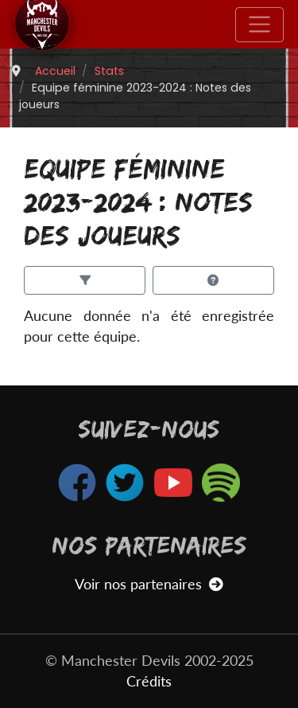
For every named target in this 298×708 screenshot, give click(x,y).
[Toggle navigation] (259, 24)
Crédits (149, 681)
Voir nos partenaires (149, 584)
